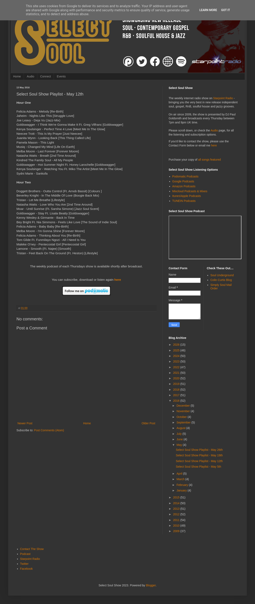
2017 (176, 395)
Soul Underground (222, 275)
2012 (176, 514)
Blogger (151, 585)
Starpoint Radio (223, 98)
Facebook (26, 568)
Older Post (148, 423)
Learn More (208, 10)
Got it (225, 10)
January (182, 490)
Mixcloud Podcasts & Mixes (189, 191)
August (181, 428)
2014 (176, 503)
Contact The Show (32, 549)
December (183, 405)
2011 (176, 520)
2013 (176, 508)
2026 (176, 344)
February (182, 485)
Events (61, 76)
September (183, 422)
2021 (176, 372)
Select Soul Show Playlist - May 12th (199, 461)
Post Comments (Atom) (49, 430)
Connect (45, 76)
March (180, 479)
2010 (176, 525)
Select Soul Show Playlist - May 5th (198, 466)
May (179, 444)
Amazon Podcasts (184, 186)
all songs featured (209, 159)
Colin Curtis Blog (221, 280)
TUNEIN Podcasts (184, 200)
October (182, 417)
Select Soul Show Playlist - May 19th (199, 455)
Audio (30, 76)
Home (17, 76)
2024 (176, 356)
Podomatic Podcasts (185, 176)
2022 (176, 367)
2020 (176, 378)
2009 (176, 531)
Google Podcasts (183, 181)
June (179, 439)
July (179, 433)
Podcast (25, 554)
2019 (176, 383)
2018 (176, 389)
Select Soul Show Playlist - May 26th (199, 449)
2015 (176, 497)
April (179, 473)
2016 (176, 400)
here (117, 279)
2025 (176, 350)
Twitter (24, 563)
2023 (176, 361)
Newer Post (24, 423)
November (183, 411)
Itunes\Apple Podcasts (186, 196)
